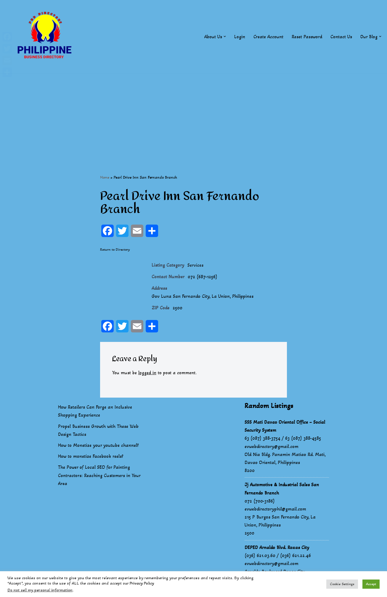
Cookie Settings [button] (342, 584)
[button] (224, 36)
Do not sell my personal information (40, 590)
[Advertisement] (193, 114)
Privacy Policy (142, 583)
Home (104, 177)
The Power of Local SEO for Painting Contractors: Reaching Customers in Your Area (99, 476)
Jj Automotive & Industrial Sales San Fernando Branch (282, 489)
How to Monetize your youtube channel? (98, 446)
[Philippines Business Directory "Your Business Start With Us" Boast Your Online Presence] (45, 36)
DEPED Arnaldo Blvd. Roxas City (277, 548)
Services (195, 265)
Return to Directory (115, 249)
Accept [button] (371, 584)
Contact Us (341, 36)
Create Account (268, 36)
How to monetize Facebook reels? (90, 457)
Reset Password (306, 36)
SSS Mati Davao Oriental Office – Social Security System (285, 426)
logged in (148, 373)
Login (239, 36)
